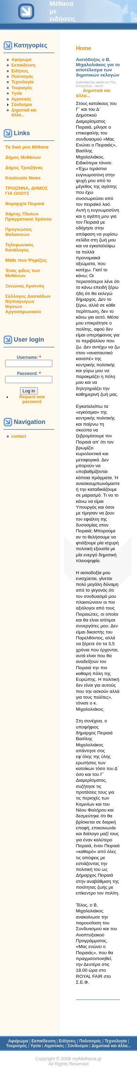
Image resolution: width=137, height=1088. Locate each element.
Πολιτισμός (22, 76)
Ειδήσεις (19, 71)
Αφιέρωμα (21, 59)
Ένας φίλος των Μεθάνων (22, 273)
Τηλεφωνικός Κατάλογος (19, 247)
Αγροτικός (21, 99)
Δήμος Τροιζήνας (24, 167)
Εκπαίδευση (23, 65)
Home (83, 48)
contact (18, 436)
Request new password (32, 399)
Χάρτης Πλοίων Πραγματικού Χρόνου (28, 216)
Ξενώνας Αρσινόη (24, 285)
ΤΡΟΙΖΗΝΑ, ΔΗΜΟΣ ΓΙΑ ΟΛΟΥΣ (26, 191)
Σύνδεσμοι (21, 104)
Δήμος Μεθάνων (23, 157)
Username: (29, 357)
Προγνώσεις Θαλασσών (18, 232)
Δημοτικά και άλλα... (23, 112)
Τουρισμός (21, 87)
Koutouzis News (23, 177)
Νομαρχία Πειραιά (24, 203)
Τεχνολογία (22, 82)
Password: (29, 373)
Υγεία (16, 93)
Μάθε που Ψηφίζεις (26, 260)
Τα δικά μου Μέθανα (27, 147)
